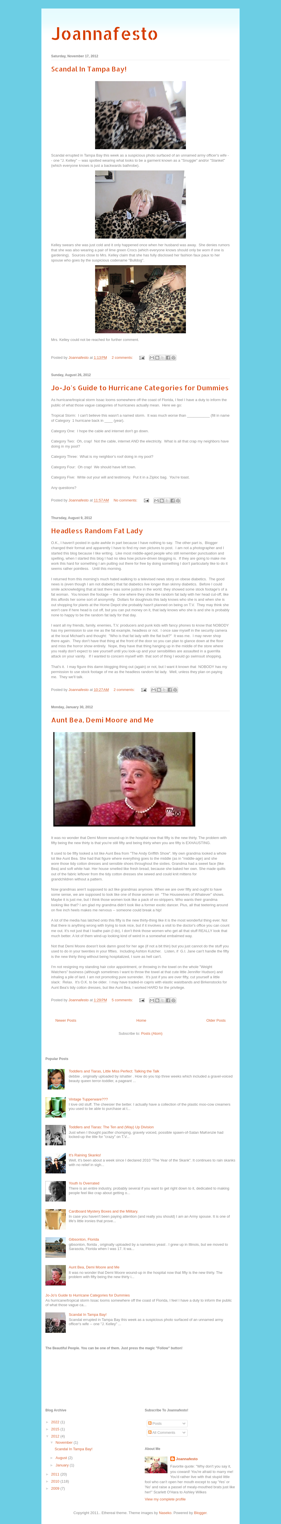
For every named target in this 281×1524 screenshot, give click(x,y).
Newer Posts (65, 1020)
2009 (55, 1488)
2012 (55, 1436)
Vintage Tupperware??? (88, 1099)
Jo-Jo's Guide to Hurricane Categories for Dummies (140, 387)
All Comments (161, 1432)
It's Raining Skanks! (85, 1155)
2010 (55, 1481)
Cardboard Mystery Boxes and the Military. (103, 1211)
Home (141, 1020)
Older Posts (216, 1020)
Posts (155, 1423)
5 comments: (123, 1000)
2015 (55, 1429)
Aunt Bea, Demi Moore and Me (102, 719)
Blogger (200, 1513)
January (63, 1465)
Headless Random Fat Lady (97, 530)
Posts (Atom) (151, 1033)
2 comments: (123, 357)
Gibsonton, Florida (84, 1239)
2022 (55, 1422)
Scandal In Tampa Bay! (89, 68)
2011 (55, 1474)
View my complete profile (165, 1499)
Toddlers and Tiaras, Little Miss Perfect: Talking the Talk (114, 1071)
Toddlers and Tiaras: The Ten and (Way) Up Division (111, 1127)
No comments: (126, 500)
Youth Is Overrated (84, 1183)
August (62, 1458)
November (65, 1442)
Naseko (165, 1513)
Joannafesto (104, 33)
